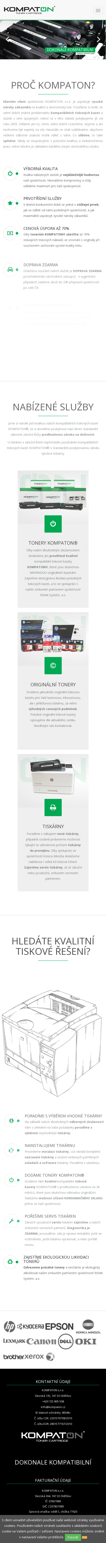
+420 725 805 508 (53, 1401)
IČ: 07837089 (53, 1501)
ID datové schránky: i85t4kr (53, 1412)
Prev (7, 39)
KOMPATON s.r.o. (53, 1390)
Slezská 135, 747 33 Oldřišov (53, 1396)
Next (98, 39)
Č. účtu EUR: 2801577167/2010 (53, 1424)
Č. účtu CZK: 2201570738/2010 (53, 1418)
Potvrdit (73, 1537)
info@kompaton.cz (53, 1407)
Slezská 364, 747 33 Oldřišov (53, 1496)
